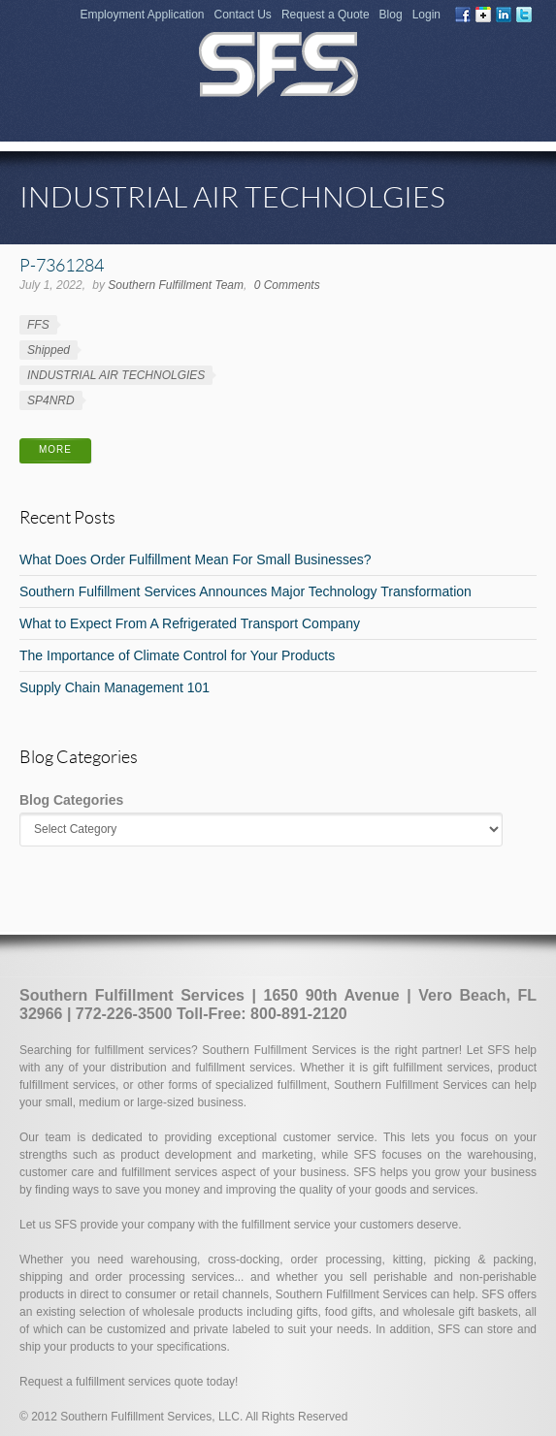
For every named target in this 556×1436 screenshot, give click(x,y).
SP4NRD (51, 400)
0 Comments (287, 285)
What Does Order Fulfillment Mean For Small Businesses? (195, 559)
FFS (38, 325)
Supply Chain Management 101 (114, 687)
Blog (391, 14)
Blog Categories (71, 800)
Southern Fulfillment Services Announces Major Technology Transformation (245, 591)
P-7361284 (61, 264)
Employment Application (142, 14)
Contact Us (243, 14)
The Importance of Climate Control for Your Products (177, 655)
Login (426, 14)
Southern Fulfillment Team (176, 285)
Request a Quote (325, 14)
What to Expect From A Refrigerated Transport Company (189, 623)
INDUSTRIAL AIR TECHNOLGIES (116, 375)
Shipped (48, 350)
